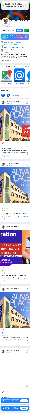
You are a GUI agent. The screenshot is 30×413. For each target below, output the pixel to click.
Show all (27, 66)
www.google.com (7, 83)
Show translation (5, 60)
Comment (5, 156)
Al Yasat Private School (12, 101)
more (26, 57)
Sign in (24, 401)
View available (17, 42)
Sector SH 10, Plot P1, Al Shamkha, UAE (14, 47)
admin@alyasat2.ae (19, 83)
